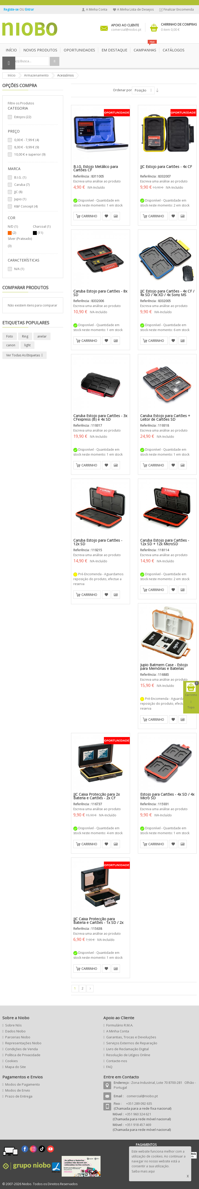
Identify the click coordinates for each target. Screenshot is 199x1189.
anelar (42, 336)
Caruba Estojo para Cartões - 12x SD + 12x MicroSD (164, 542)
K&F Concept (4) (26, 206)
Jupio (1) (20, 199)
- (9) (26, 147)
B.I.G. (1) (20, 177)
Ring (25, 336)
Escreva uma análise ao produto (97, 181)
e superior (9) (29, 154)
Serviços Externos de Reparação (131, 1043)
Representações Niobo (23, 1043)
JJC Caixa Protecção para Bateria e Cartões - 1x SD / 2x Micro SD (98, 922)
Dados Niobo (15, 1031)
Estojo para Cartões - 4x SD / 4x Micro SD (167, 796)
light (27, 345)
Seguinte (90, 988)
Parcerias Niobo (17, 1037)
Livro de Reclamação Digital (127, 1049)
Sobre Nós (13, 1025)
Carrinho (89, 216)
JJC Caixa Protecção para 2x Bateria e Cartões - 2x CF (96, 796)
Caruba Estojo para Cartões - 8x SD (100, 293)
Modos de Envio (17, 1090)
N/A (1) (19, 269)
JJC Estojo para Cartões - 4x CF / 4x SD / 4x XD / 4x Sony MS (167, 293)
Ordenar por (122, 90)
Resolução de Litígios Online (128, 1055)
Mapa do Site (15, 1066)
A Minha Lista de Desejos (135, 9)
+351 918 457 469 (138, 1124)
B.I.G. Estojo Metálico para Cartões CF (95, 168)
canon (10, 345)
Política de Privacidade (22, 1055)
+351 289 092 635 (139, 1103)
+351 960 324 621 (138, 1114)
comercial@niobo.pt (142, 1096)
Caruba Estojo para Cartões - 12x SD (97, 542)
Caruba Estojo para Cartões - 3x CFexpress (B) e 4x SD (100, 417)
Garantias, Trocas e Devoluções (131, 1037)
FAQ (109, 1066)
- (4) (26, 140)
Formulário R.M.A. (119, 1025)
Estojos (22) (22, 117)
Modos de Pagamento (22, 1084)
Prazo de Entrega (18, 1096)
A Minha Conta (96, 9)
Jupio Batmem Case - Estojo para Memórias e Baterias (164, 666)
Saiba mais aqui (143, 1171)
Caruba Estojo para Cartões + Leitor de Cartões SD (165, 417)
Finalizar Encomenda (179, 9)
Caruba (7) (22, 184)
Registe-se (11, 9)
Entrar (29, 9)
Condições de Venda (21, 1049)
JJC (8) (18, 192)
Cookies (11, 1060)
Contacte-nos (116, 1060)
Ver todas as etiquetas (23, 355)
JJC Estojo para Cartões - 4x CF (166, 166)
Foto (9, 336)
